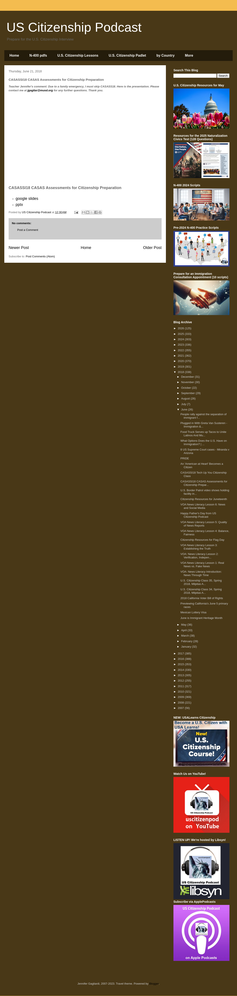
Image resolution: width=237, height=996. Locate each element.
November (188, 382)
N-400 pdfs (38, 55)
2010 (181, 691)
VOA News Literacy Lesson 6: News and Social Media (202, 506)
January (186, 646)
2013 (181, 675)
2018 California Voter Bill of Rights (201, 598)
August (186, 398)
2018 (181, 372)
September (188, 393)
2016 (181, 658)
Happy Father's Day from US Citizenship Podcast (198, 515)
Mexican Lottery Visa (193, 612)
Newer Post (19, 248)
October (186, 387)
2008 (181, 702)
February (187, 641)
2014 (181, 669)
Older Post (152, 248)
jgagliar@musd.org (40, 90)
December (188, 376)
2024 (181, 339)
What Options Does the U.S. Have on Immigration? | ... (203, 442)
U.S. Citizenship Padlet (127, 55)
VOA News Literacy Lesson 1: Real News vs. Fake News (202, 564)
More (189, 55)
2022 (181, 350)
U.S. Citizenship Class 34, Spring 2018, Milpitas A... (200, 591)
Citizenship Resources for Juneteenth (203, 499)
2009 (181, 697)
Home (14, 55)
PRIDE (184, 458)
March (185, 635)
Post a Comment (27, 230)
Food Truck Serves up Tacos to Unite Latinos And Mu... (203, 433)
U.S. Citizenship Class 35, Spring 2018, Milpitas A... (200, 582)
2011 (181, 686)
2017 (181, 653)
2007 (181, 708)
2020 (181, 361)
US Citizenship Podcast (74, 27)
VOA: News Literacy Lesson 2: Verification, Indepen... (199, 555)
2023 (181, 344)
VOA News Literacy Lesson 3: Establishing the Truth (198, 547)
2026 (181, 328)
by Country (165, 55)
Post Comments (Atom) (40, 256)
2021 (181, 355)
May (184, 624)
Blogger (154, 983)
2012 (181, 680)
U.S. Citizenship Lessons (77, 55)
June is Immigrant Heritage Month (201, 618)
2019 (181, 366)
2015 (181, 664)
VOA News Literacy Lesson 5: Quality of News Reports (203, 524)
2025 (181, 334)
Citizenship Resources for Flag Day (202, 539)
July (184, 404)
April (184, 630)
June (184, 409)
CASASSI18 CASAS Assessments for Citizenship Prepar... (203, 483)
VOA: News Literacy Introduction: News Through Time (200, 573)
